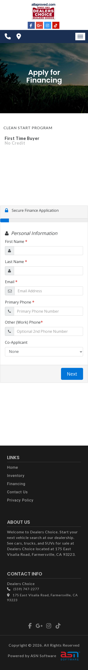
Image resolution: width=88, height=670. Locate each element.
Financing (16, 484)
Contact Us (17, 492)
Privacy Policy (20, 500)
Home (12, 467)
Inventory (16, 475)
